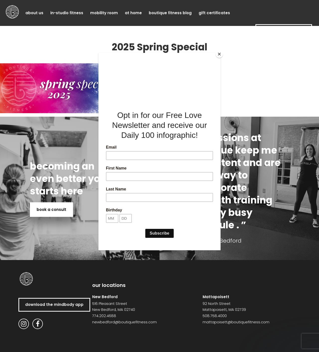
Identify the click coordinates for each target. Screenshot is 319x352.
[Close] (219, 54)
